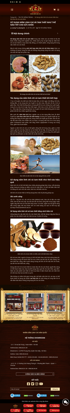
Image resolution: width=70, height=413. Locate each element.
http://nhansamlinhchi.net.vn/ (21, 207)
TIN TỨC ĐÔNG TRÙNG (25, 17)
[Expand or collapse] (57, 33)
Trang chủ (13, 17)
